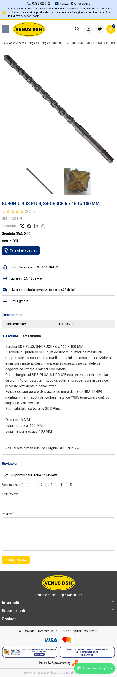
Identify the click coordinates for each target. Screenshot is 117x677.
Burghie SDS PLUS (51, 43)
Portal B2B (46, 663)
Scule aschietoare (13, 43)
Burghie (32, 43)
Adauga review (15, 560)
